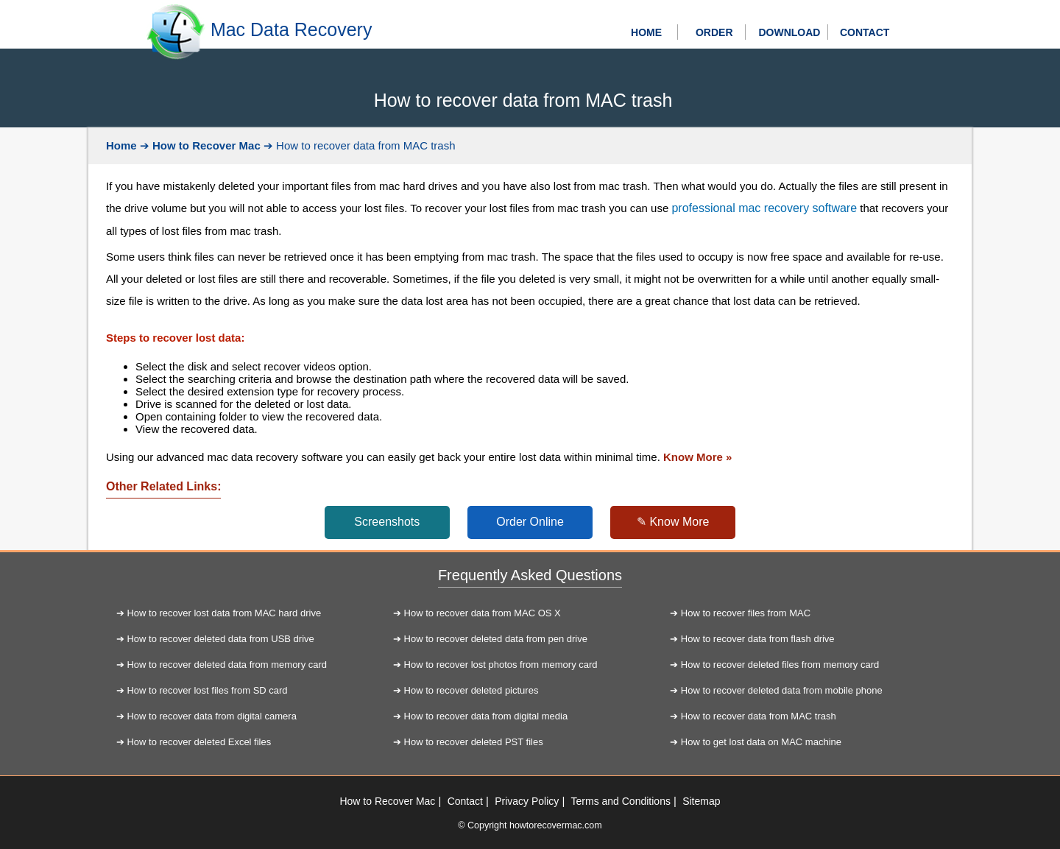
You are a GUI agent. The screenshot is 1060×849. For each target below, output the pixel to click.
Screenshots (387, 521)
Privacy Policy (527, 801)
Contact (465, 801)
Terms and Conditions (621, 801)
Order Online (530, 521)
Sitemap (701, 801)
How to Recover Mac (206, 145)
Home (121, 145)
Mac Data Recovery (291, 29)
